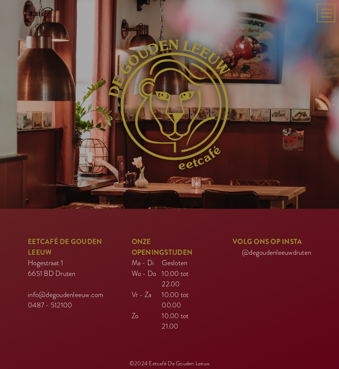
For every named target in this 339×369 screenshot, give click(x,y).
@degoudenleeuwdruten (276, 251)
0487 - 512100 (50, 303)
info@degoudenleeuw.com (66, 293)
